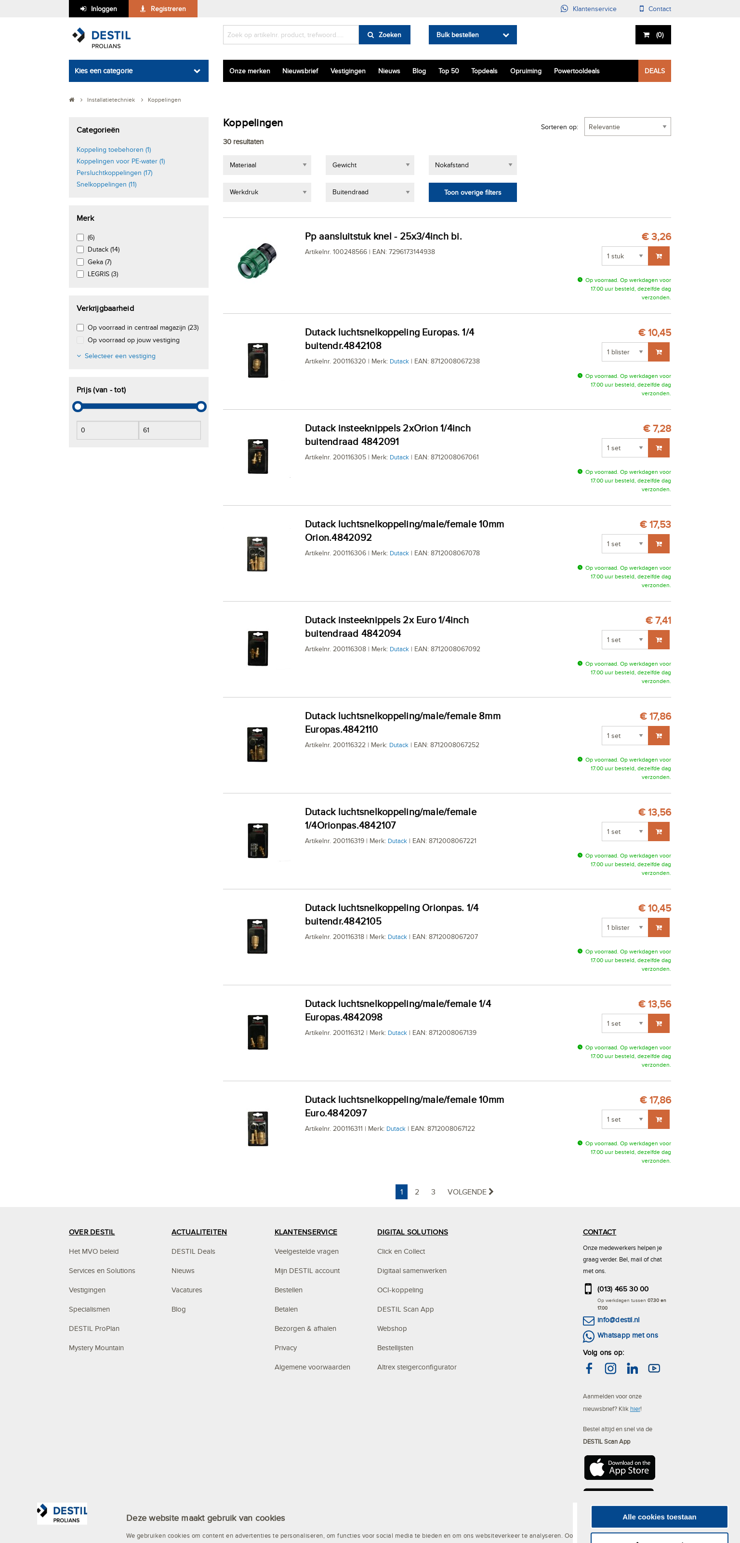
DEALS (655, 71)
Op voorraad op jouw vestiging (134, 340)
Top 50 (448, 71)
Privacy (286, 1347)
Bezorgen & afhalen (305, 1328)
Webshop (392, 1328)
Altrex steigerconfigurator (417, 1367)
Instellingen (146, 1533)
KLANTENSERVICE (306, 1232)
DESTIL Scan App (405, 1309)
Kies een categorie (103, 71)
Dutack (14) (103, 249)
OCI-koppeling (400, 1290)
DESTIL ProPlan (94, 1328)
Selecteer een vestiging (120, 356)
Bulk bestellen (457, 35)
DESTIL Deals (193, 1251)
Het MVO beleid (94, 1251)
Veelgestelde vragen (307, 1251)
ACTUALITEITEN (199, 1232)
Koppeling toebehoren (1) (114, 149)
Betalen (286, 1309)
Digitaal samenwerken (412, 1270)
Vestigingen (348, 71)
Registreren (168, 8)
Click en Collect (401, 1251)
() (658, 35)
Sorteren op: (559, 127)
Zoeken (390, 35)
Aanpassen (660, 1497)
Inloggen (104, 8)
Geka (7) (99, 262)
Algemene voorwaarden (312, 1367)
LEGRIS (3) (103, 274)
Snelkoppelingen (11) (106, 184)
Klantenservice (595, 8)
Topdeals (484, 71)
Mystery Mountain (96, 1347)
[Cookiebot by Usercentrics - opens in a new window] (62, 1533)
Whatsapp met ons (627, 1335)
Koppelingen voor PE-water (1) (121, 161)
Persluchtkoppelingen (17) (114, 172)
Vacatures (187, 1290)
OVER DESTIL (92, 1232)
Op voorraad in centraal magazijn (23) (143, 327)
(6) (91, 237)
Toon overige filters (473, 192)
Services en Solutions (102, 1270)
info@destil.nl (618, 1320)
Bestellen (289, 1290)
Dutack (399, 361)
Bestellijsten (395, 1347)
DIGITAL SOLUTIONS (412, 1232)
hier (635, 1408)
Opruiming (526, 71)
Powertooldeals (577, 71)
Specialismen (89, 1309)
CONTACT (600, 1232)
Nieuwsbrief (300, 71)
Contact (659, 8)
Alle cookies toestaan (659, 1469)
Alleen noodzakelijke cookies (659, 1524)
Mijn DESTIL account (307, 1270)
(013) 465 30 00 (623, 1289)
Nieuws (389, 71)
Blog (419, 71)
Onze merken (249, 71)
